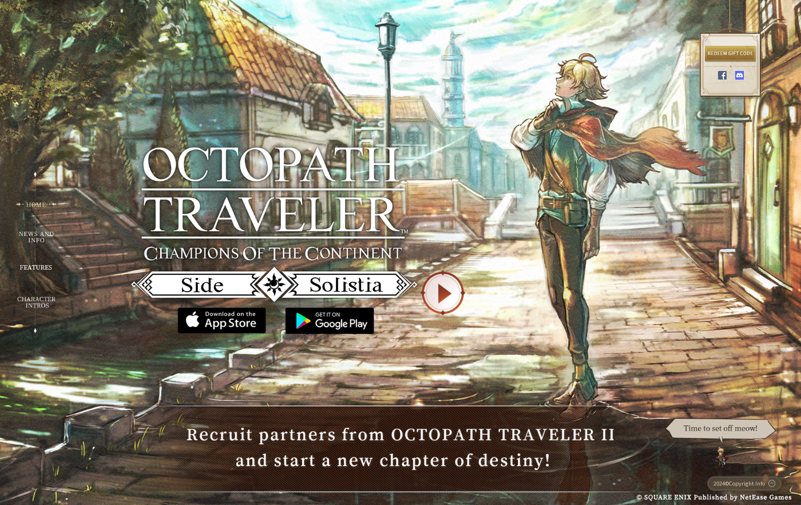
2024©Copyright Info (744, 483)
